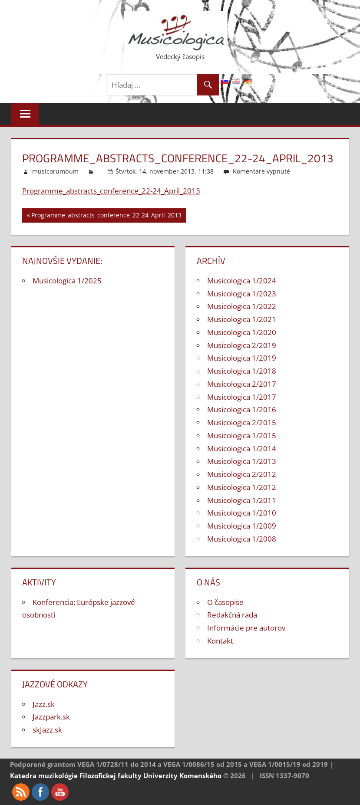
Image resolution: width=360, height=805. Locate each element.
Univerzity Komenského (182, 775)
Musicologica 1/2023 (241, 294)
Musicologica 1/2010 (241, 513)
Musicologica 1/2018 (241, 371)
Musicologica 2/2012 (241, 474)
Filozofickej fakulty (110, 775)
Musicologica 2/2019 (241, 345)
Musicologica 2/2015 (241, 422)
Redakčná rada (232, 615)
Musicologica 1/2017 (241, 397)
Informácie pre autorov (246, 628)
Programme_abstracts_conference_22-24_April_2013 (111, 191)
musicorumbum (55, 171)
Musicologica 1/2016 (241, 409)
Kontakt (220, 641)
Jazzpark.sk (51, 717)
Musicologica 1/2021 (241, 319)
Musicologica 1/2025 (67, 281)
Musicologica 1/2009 (241, 526)
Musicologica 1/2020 (241, 332)
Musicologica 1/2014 (241, 448)
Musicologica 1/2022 (241, 306)
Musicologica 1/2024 (241, 281)
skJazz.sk (47, 730)
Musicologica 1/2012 (241, 487)
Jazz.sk (44, 704)
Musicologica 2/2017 (241, 384)
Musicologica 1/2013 (241, 461)
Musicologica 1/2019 (241, 358)
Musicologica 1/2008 (241, 539)
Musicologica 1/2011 (241, 500)
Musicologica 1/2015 (241, 435)
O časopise (225, 602)
